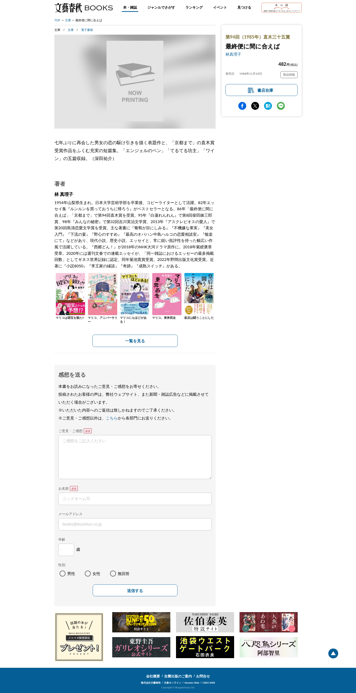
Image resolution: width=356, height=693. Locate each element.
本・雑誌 (130, 7)
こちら (112, 418)
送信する (135, 591)
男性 (71, 573)
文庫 (68, 20)
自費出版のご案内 (178, 676)
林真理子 (233, 54)
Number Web (192, 682)
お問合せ (203, 676)
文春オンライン (172, 682)
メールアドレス (70, 514)
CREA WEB (208, 682)
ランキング (194, 7)
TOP (57, 20)
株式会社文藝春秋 (151, 682)
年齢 (61, 539)
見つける (244, 7)
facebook (242, 106)
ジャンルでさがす (161, 7)
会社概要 (153, 676)
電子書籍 (87, 30)
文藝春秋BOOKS (83, 7)
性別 (61, 565)
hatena (268, 106)
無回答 (124, 573)
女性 (96, 573)
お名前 (63, 488)
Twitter (255, 106)
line (281, 106)
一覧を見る (135, 340)
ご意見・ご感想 (70, 431)
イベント (220, 7)
